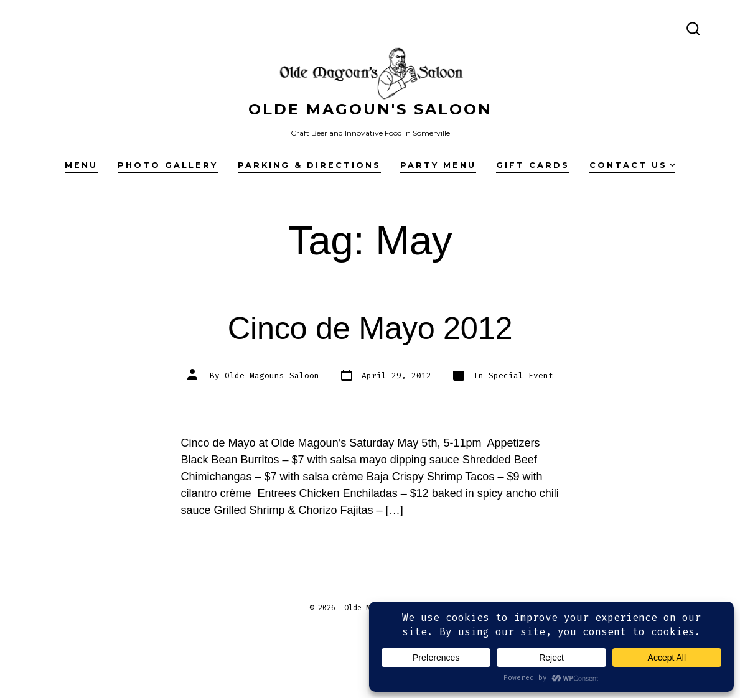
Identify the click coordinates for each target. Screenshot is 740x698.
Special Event (521, 375)
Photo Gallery (168, 165)
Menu (81, 165)
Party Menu (438, 165)
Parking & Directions (309, 165)
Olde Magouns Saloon (272, 375)
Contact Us (632, 165)
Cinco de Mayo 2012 (370, 328)
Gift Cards (532, 165)
